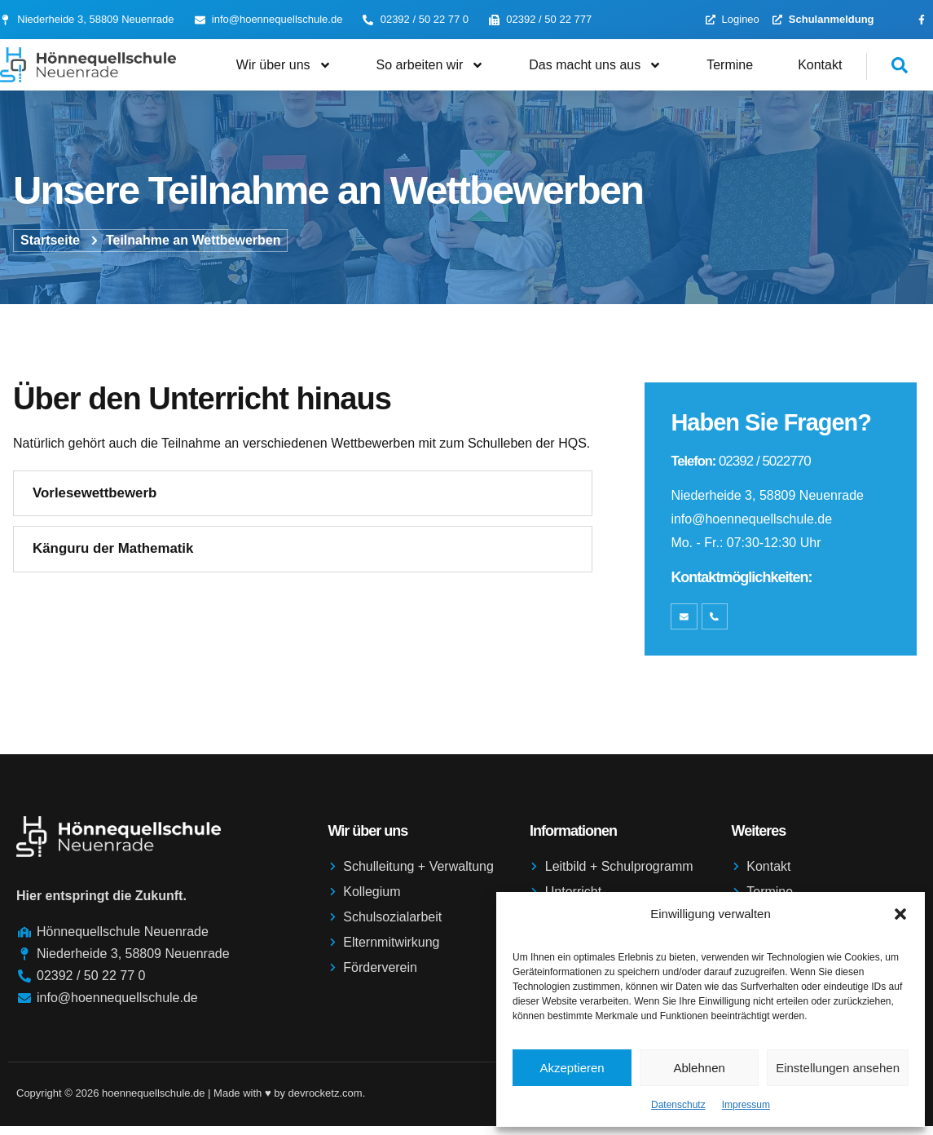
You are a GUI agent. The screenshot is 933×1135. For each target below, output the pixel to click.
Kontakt (820, 65)
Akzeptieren (571, 1068)
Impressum (746, 1105)
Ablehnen (698, 1068)
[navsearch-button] (887, 66)
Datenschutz (678, 1105)
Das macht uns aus (595, 65)
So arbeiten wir (430, 65)
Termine (729, 65)
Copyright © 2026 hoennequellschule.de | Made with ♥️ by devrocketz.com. (190, 1102)
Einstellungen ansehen (838, 1068)
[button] (900, 914)
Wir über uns (284, 65)
